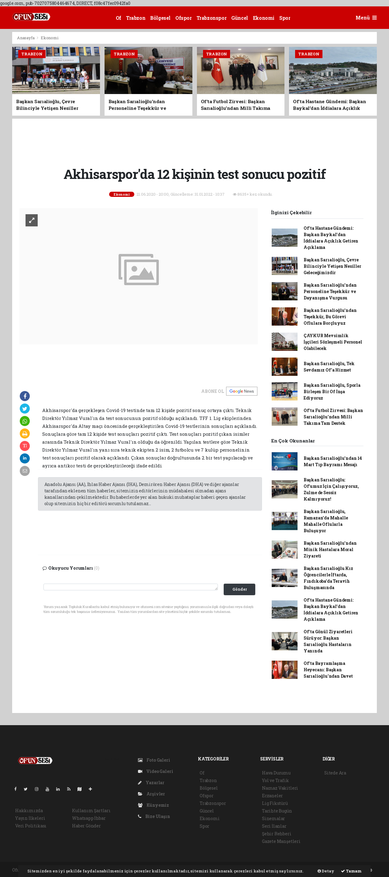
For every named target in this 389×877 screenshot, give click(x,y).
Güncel (239, 18)
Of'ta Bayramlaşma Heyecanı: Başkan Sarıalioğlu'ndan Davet (328, 669)
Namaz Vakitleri (280, 788)
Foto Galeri (154, 760)
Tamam (351, 871)
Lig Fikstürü (275, 803)
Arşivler (151, 794)
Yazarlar (151, 782)
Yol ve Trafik (275, 780)
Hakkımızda (29, 810)
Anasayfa (26, 37)
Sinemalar (273, 818)
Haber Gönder (86, 826)
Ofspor (183, 18)
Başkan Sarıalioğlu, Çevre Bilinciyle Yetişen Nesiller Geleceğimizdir (332, 266)
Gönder (239, 589)
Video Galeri (155, 771)
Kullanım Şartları (91, 810)
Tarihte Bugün (277, 811)
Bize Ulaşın (154, 816)
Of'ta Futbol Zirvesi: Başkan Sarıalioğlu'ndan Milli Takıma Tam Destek (333, 416)
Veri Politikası (30, 826)
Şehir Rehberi (276, 834)
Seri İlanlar (274, 826)
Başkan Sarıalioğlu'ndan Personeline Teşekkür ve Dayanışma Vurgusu (330, 291)
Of (118, 18)
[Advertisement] (194, 142)
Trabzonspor (212, 18)
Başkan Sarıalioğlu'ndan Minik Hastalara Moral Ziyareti (330, 549)
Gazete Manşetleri (281, 841)
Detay (326, 871)
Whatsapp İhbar (88, 818)
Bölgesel (160, 18)
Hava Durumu (276, 773)
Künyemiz (153, 805)
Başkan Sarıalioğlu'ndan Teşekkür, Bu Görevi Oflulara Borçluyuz (330, 316)
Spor (284, 18)
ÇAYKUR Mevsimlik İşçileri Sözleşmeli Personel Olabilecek (333, 342)
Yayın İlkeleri (30, 818)
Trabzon (135, 18)
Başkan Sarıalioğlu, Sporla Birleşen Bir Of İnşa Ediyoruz (332, 391)
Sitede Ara (335, 773)
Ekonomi (263, 18)
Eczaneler (272, 795)
